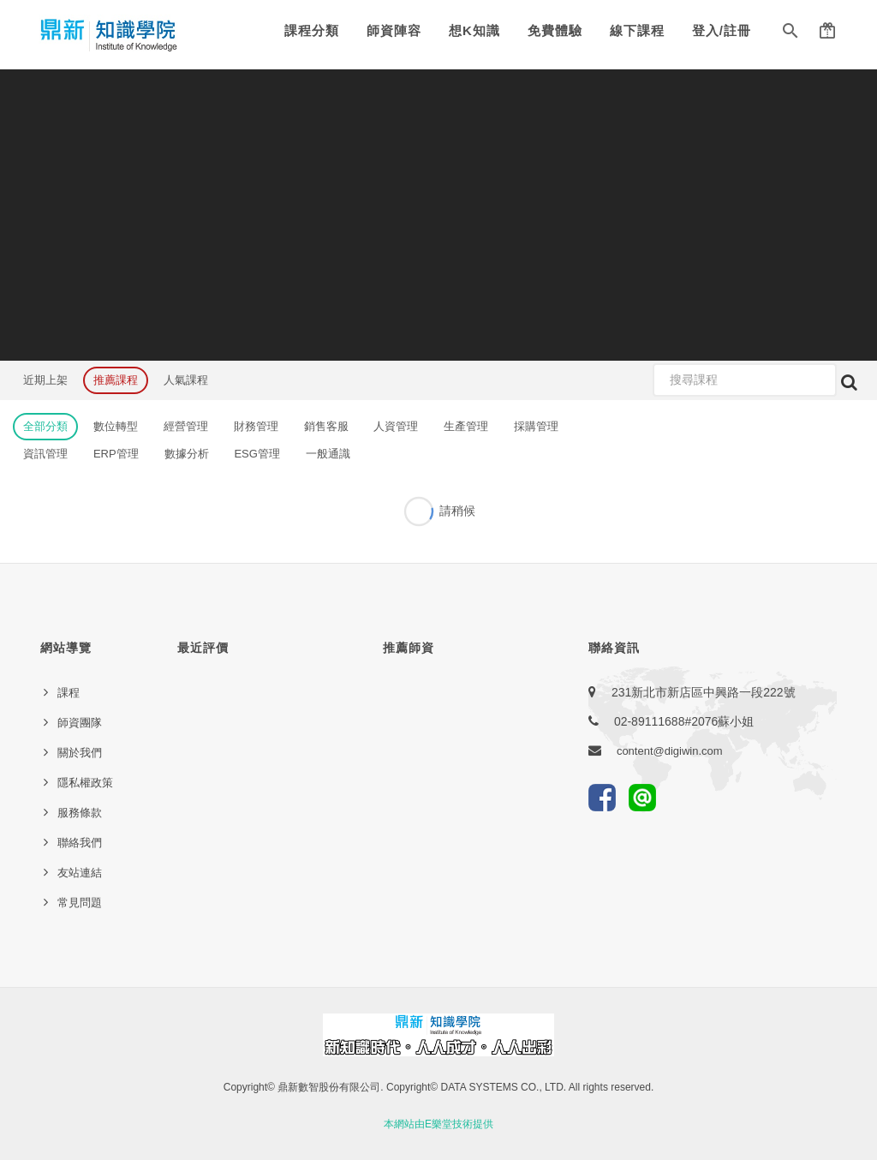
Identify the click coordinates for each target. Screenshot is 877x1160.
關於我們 (79, 752)
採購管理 (536, 426)
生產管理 (466, 426)
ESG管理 (256, 453)
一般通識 (328, 453)
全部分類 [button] (45, 426)
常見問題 (79, 902)
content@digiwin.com (670, 750)
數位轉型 (115, 426)
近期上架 (45, 380)
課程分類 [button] (311, 30)
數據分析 (186, 453)
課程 (68, 692)
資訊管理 (45, 453)
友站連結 (79, 872)
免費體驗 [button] (555, 30)
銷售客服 (326, 426)
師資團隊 (79, 722)
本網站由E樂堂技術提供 (438, 1124)
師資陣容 (394, 30)
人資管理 (395, 426)
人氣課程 (186, 380)
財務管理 (256, 426)
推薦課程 (115, 380)
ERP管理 (116, 453)
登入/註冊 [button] (721, 30)
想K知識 (474, 30)
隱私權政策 (85, 782)
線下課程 (637, 30)
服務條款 (79, 812)
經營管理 (186, 426)
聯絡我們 (79, 842)
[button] (790, 34)
